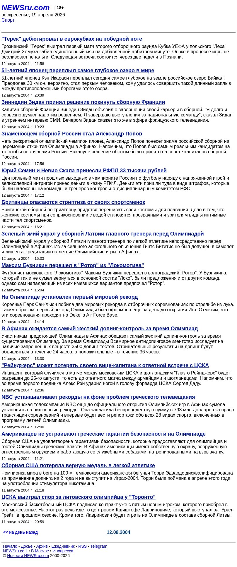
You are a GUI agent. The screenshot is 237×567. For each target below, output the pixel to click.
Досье (27, 546)
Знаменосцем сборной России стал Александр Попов (71, 134)
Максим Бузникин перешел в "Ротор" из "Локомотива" (72, 265)
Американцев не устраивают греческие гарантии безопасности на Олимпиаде (103, 434)
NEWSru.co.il (15, 551)
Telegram (99, 546)
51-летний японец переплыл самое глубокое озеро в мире (77, 70)
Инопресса (63, 551)
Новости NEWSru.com (28, 555)
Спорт (8, 20)
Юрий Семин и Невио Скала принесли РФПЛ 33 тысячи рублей (84, 170)
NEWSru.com (25, 7)
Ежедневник (63, 546)
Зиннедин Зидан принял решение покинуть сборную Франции (83, 102)
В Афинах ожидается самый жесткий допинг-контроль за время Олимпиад (99, 328)
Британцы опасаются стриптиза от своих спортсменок (73, 202)
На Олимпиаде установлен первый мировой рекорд (69, 297)
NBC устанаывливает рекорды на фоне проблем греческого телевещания (98, 397)
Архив (42, 546)
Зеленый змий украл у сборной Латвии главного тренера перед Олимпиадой (102, 234)
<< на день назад (20, 532)
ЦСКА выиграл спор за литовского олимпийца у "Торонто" (78, 497)
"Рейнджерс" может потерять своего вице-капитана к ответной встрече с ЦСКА (105, 365)
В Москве (40, 551)
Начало (10, 546)
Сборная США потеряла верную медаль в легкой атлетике (78, 465)
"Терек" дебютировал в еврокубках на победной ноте (71, 39)
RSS (82, 546)
